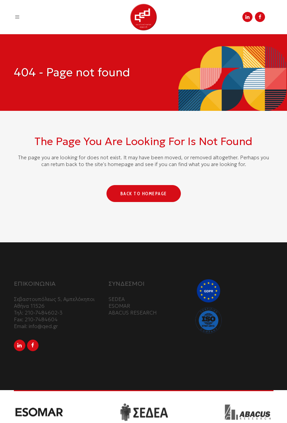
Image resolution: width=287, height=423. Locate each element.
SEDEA (117, 299)
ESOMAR (119, 306)
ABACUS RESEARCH (133, 312)
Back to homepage (143, 193)
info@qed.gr (43, 326)
